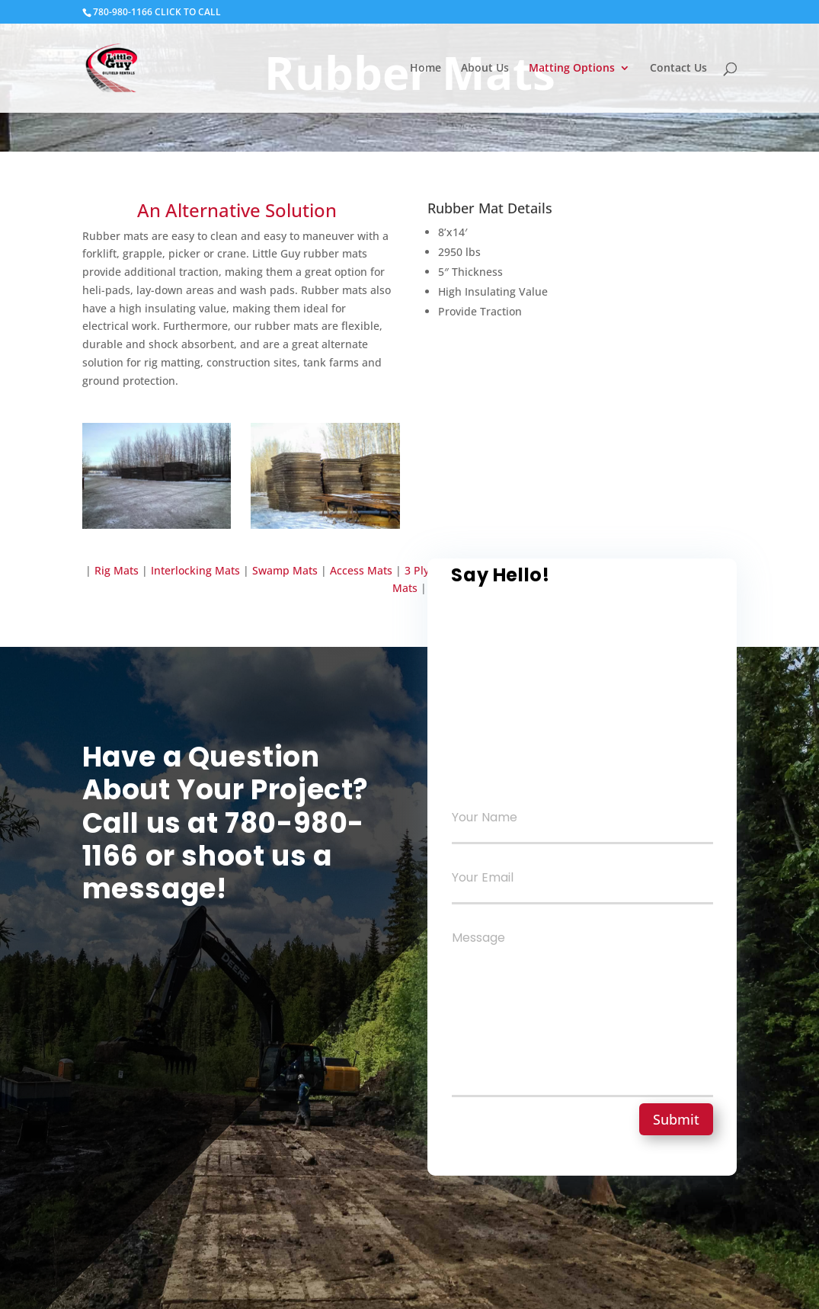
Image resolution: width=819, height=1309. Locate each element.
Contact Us (678, 68)
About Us (485, 68)
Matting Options (572, 68)
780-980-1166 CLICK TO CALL (157, 11)
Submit (676, 1119)
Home (425, 68)
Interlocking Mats (194, 570)
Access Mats (362, 570)
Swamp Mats (285, 570)
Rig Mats (116, 570)
